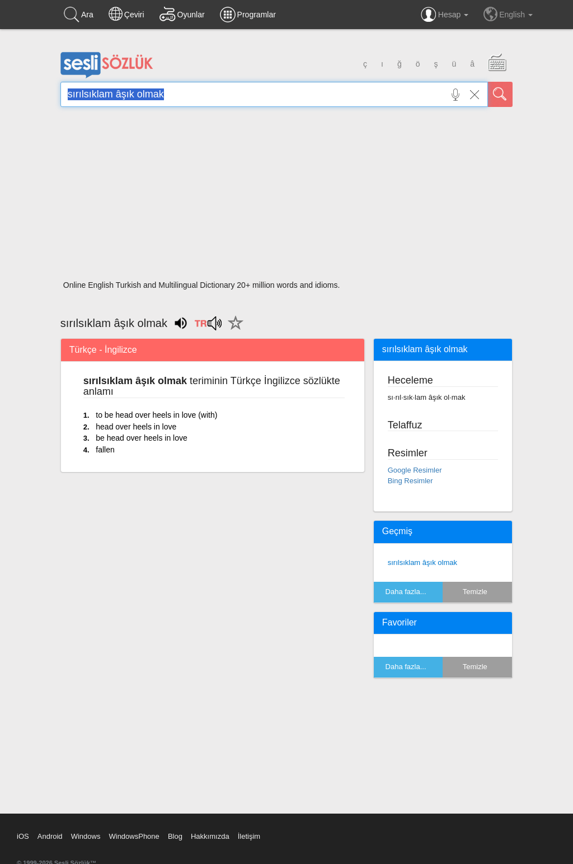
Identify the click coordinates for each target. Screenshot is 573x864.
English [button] (508, 14)
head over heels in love (136, 426)
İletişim (249, 836)
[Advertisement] (286, 197)
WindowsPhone (134, 836)
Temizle (475, 591)
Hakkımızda (210, 836)
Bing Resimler (410, 481)
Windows (86, 836)
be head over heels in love (141, 437)
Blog (175, 836)
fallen (105, 449)
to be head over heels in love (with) (156, 414)
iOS (23, 836)
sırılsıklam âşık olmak (422, 562)
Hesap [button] (444, 14)
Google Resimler (415, 470)
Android (50, 836)
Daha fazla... (406, 591)
